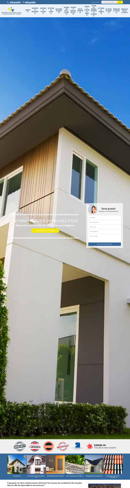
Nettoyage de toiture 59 (51, 10)
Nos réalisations (45, 230)
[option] (65, 244)
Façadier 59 (27, 11)
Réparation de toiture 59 (116, 10)
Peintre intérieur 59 (80, 10)
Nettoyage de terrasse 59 (101, 10)
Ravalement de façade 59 (58, 10)
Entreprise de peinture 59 (43, 10)
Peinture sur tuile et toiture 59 (66, 10)
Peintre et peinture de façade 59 (86, 11)
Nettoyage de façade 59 (109, 10)
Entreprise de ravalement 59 (35, 10)
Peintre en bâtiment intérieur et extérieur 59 (94, 11)
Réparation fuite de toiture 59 (124, 10)
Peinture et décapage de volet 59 (73, 10)
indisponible (14, 2)
